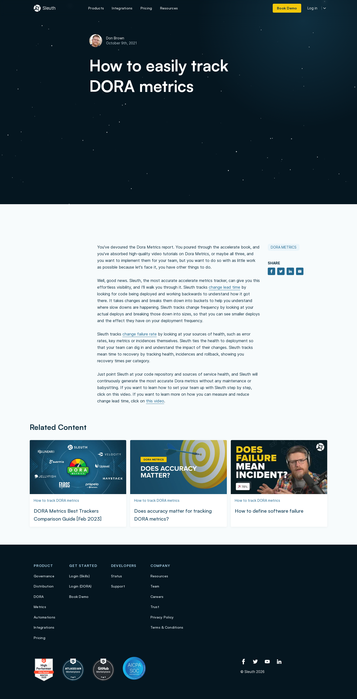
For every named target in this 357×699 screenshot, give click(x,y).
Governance (44, 576)
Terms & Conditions (166, 627)
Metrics (40, 607)
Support (118, 586)
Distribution (44, 586)
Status (116, 576)
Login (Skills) (79, 576)
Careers (157, 596)
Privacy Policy (162, 617)
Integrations (44, 627)
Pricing (39, 638)
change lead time (224, 287)
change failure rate (139, 334)
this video (155, 400)
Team (154, 586)
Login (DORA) (80, 586)
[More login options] (324, 8)
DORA (39, 596)
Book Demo (79, 596)
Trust (154, 607)
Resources (159, 576)
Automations (44, 617)
